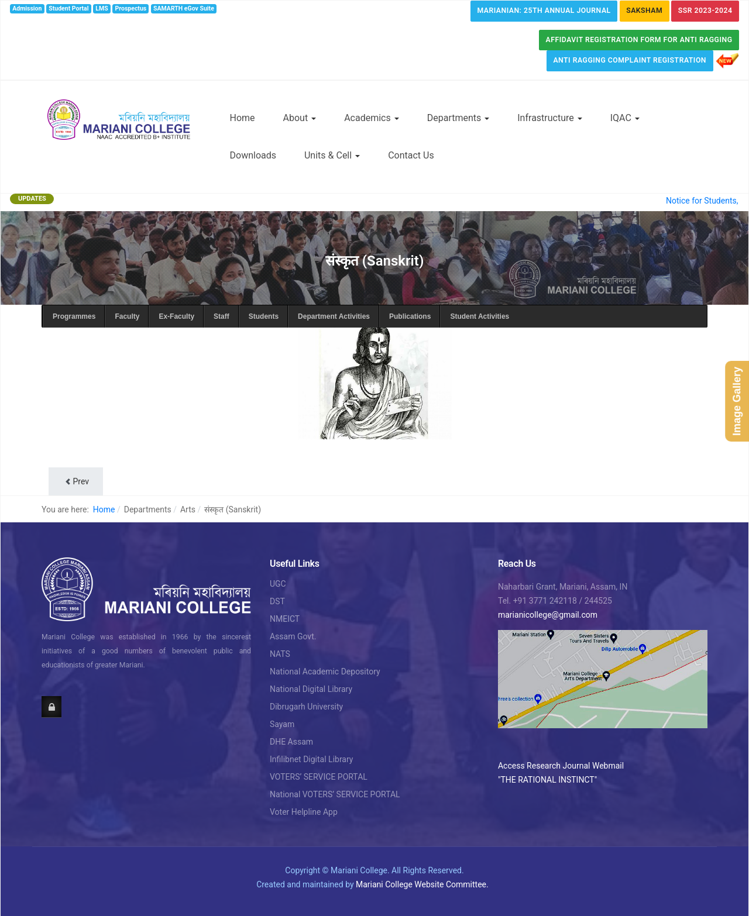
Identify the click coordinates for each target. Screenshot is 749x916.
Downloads (253, 155)
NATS (280, 654)
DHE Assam (291, 742)
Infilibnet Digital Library (311, 759)
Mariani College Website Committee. (422, 884)
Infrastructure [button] (549, 117)
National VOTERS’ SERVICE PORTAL (335, 794)
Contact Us (411, 155)
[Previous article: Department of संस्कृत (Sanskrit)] (76, 481)
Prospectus (131, 8)
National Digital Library (311, 689)
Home (242, 117)
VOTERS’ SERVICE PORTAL (318, 777)
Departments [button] (458, 117)
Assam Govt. (293, 636)
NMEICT (285, 619)
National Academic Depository (325, 671)
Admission (27, 8)
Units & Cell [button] (332, 155)
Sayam (282, 724)
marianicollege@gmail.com (547, 614)
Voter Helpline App (304, 812)
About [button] (300, 117)
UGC (278, 584)
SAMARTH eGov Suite (183, 8)
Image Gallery (737, 401)
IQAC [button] (625, 117)
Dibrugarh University (306, 707)
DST (277, 601)
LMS (101, 8)
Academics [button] (371, 117)
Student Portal (68, 8)
